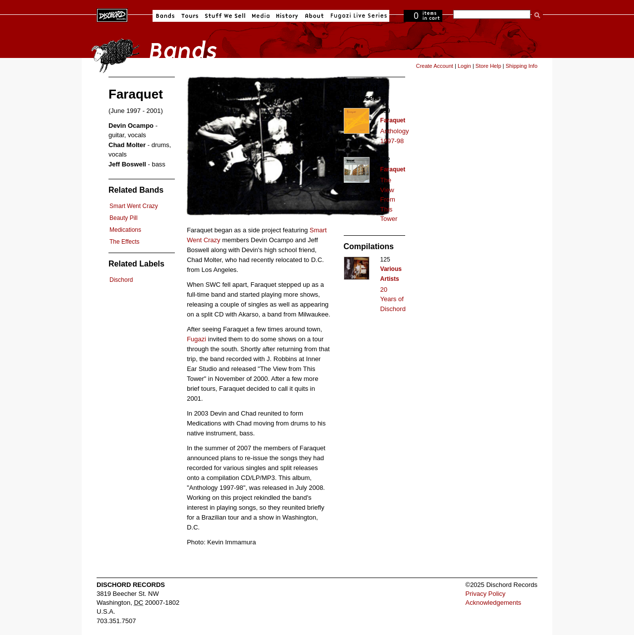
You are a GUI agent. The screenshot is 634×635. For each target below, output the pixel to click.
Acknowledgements (494, 602)
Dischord (121, 279)
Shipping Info (521, 66)
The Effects (124, 241)
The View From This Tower (389, 199)
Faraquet (393, 120)
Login (464, 66)
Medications (125, 229)
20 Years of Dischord (393, 299)
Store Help (488, 66)
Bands (165, 16)
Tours (189, 16)
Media (260, 16)
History (287, 16)
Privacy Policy (486, 593)
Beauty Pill (123, 217)
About (314, 16)
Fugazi (196, 339)
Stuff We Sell (225, 16)
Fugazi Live (357, 16)
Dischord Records (112, 14)
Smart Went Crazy (133, 206)
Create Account (434, 66)
